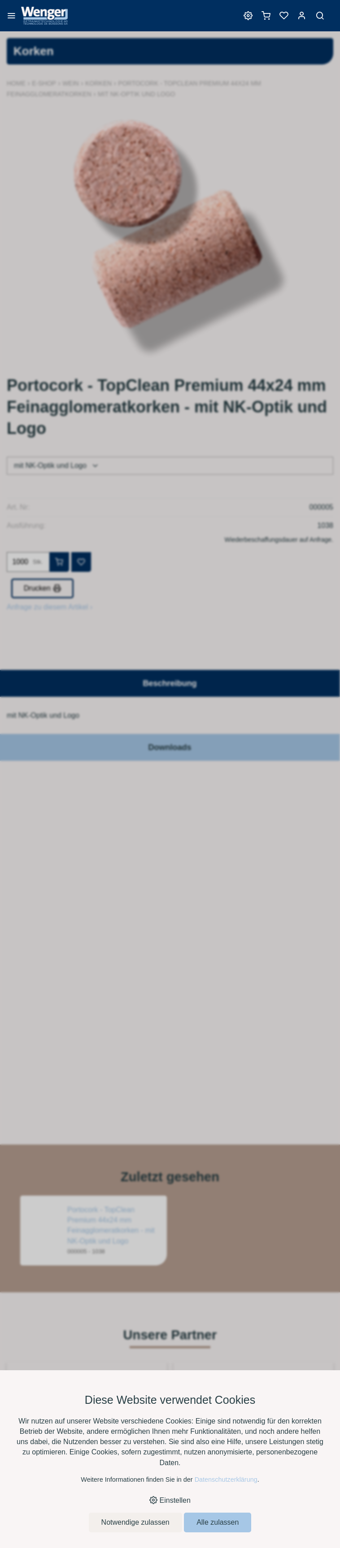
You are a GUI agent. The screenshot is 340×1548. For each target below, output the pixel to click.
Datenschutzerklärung (226, 1479)
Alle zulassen (217, 1522)
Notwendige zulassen (135, 1522)
